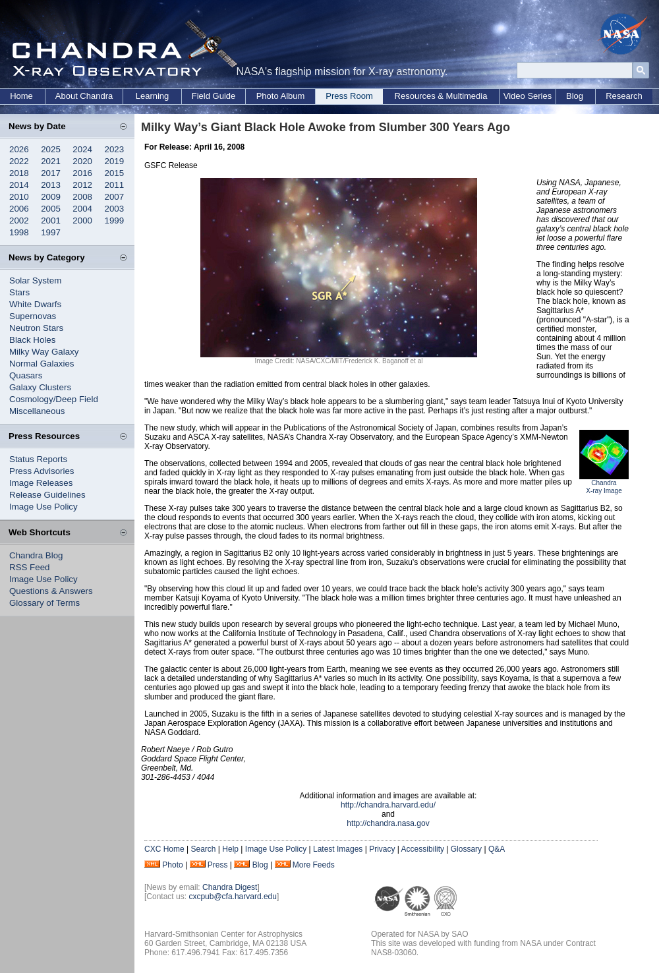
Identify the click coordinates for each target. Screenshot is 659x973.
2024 (82, 149)
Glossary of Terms (44, 603)
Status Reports (38, 459)
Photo (172, 865)
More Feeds (314, 865)
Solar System (35, 280)
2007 (115, 197)
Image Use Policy (43, 507)
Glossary (466, 849)
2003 (115, 209)
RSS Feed (29, 567)
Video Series (527, 96)
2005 (51, 209)
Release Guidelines (47, 495)
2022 (19, 161)
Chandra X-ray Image (603, 486)
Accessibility (422, 849)
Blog (574, 96)
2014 (19, 185)
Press (218, 865)
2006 (19, 209)
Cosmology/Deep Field (53, 399)
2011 (115, 185)
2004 (82, 209)
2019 (115, 161)
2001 (51, 220)
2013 (51, 185)
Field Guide (213, 96)
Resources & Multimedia (441, 96)
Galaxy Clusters (40, 387)
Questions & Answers (51, 591)
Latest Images (337, 849)
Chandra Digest (229, 887)
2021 (51, 161)
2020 (82, 161)
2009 (51, 197)
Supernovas (32, 316)
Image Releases (40, 483)
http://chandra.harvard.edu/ (388, 805)
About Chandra (84, 96)
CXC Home (164, 849)
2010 (19, 197)
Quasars (25, 375)
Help (230, 849)
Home (21, 96)
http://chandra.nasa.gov (388, 823)
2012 (82, 185)
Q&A (496, 849)
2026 (19, 149)
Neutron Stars (36, 328)
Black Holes (32, 340)
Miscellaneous (37, 411)
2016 (82, 173)
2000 (82, 220)
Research (624, 96)
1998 (19, 232)
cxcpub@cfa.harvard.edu (232, 896)
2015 (115, 173)
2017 (51, 173)
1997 (51, 232)
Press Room (349, 96)
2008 (82, 197)
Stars (19, 292)
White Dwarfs (35, 304)
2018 (19, 173)
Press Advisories (41, 471)
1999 (115, 220)
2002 (19, 220)
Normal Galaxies (41, 364)
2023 (115, 149)
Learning (152, 96)
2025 (51, 149)
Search (202, 849)
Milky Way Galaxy (43, 352)
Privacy (382, 849)
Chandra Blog (36, 555)
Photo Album (280, 96)
